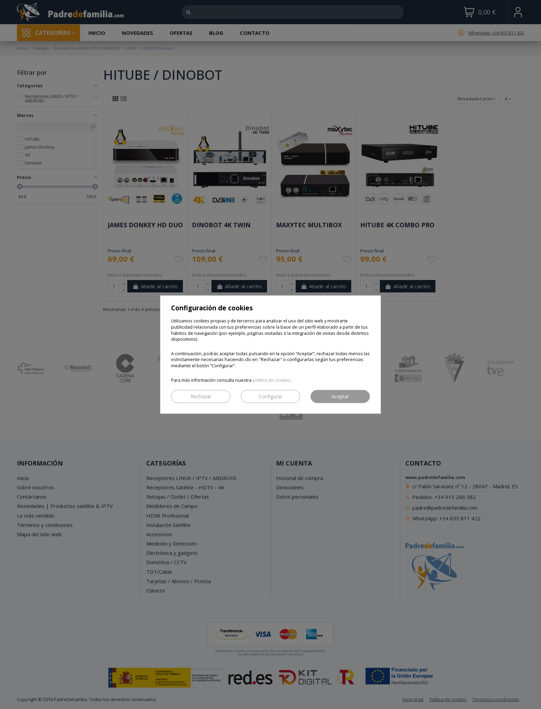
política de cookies (272, 380)
